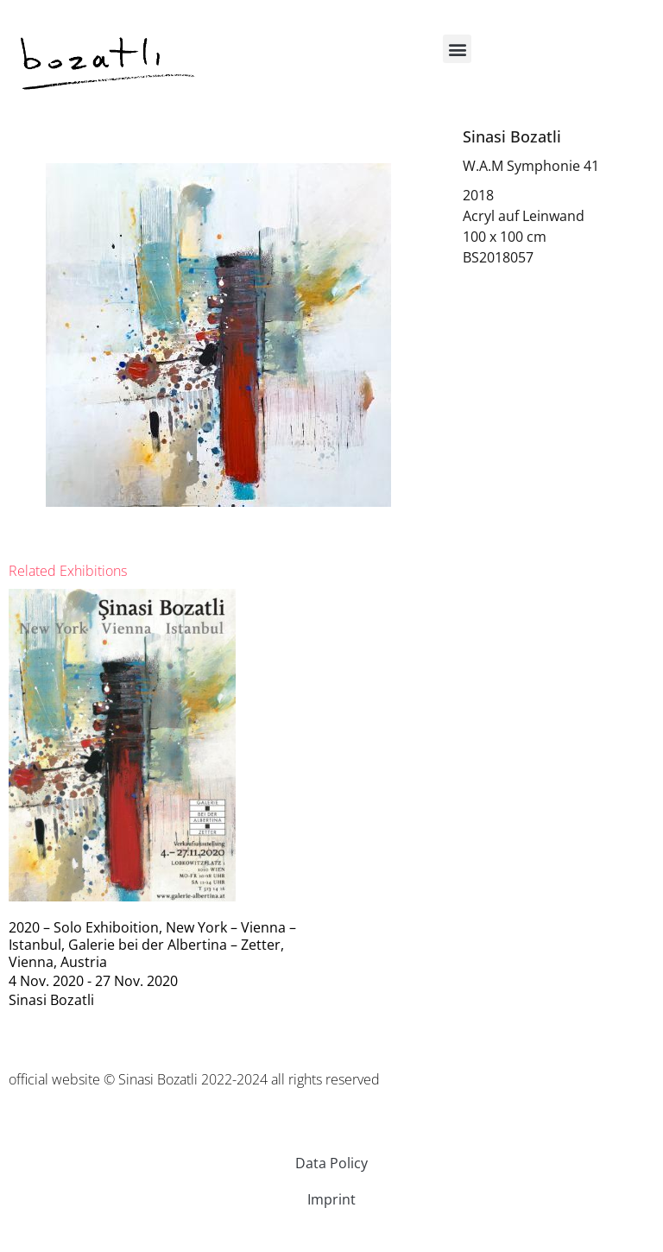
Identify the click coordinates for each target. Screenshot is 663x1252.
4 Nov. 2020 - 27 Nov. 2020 (93, 980)
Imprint (331, 1199)
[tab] (68, 570)
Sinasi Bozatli (512, 136)
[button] (457, 49)
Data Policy (331, 1163)
